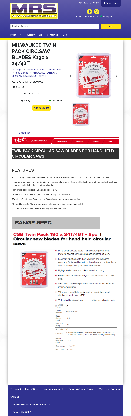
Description (24, 133)
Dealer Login (111, 3)
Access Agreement (53, 389)
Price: (27, 93)
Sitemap (14, 397)
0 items (89, 3)
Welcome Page (34, 35)
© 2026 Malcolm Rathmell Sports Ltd (31, 404)
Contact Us (52, 35)
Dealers (67, 35)
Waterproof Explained (110, 389)
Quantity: (26, 100)
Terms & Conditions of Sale (24, 389)
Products (16, 35)
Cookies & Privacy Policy (81, 389)
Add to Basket (41, 107)
